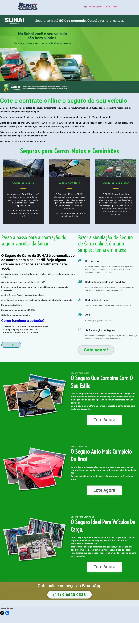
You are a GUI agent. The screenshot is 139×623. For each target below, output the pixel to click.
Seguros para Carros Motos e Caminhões (69, 151)
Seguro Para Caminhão (82, 517)
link (40, 326)
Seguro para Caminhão (115, 183)
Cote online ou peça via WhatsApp (69, 585)
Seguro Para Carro (80, 446)
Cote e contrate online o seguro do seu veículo (63, 100)
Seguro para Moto (69, 183)
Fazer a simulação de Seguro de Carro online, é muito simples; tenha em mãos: (105, 243)
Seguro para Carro (23, 183)
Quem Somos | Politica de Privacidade (101, 6)
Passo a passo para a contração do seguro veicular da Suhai (33, 240)
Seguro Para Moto (80, 373)
